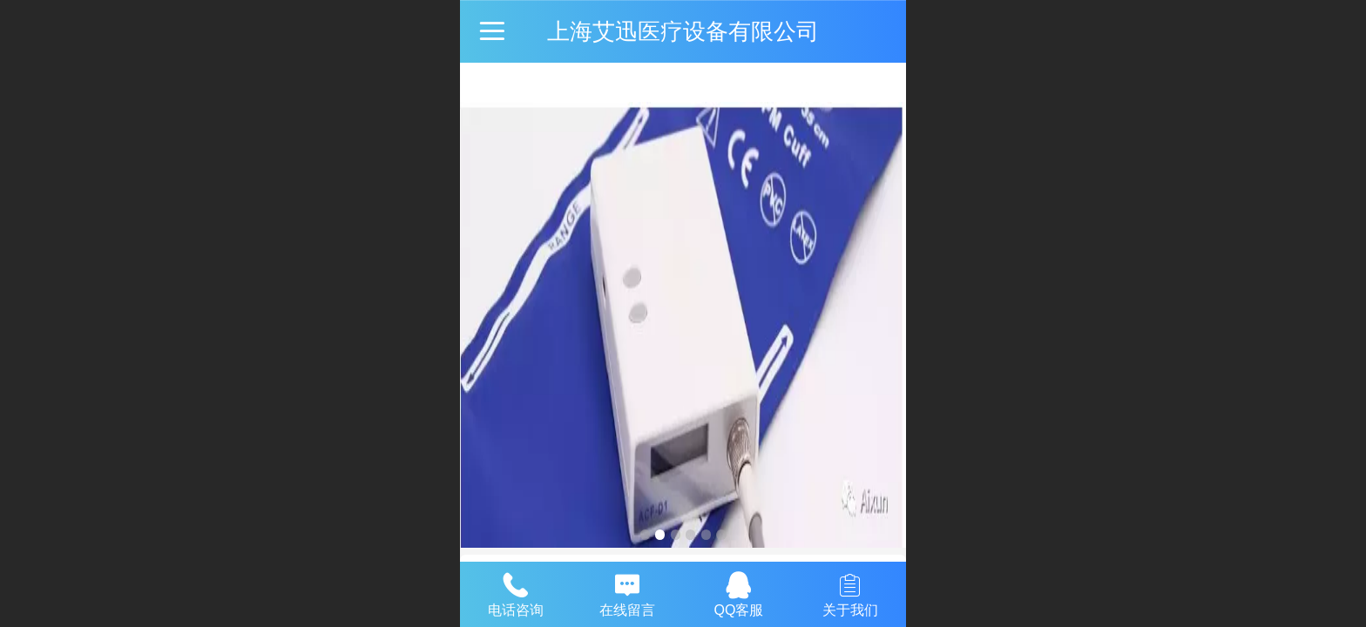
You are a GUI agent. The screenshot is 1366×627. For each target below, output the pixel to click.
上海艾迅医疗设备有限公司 (683, 31)
